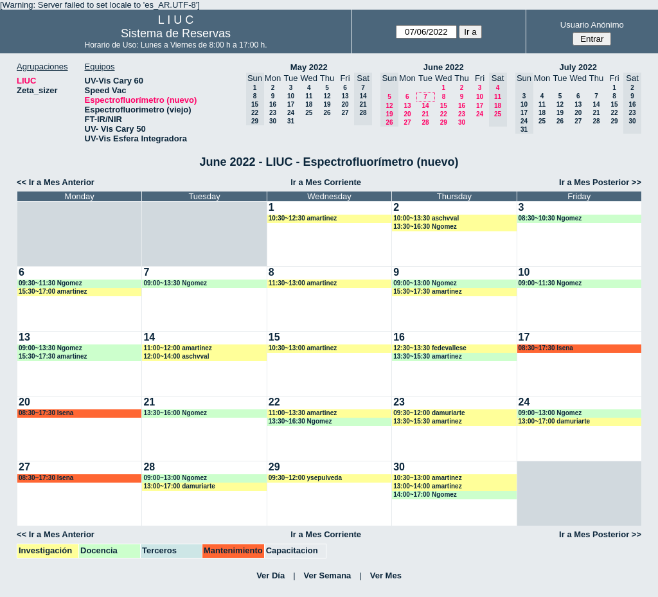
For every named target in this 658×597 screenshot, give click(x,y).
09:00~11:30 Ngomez (550, 283)
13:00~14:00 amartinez (427, 486)
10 (290, 96)
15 (443, 105)
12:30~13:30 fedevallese (430, 348)
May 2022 (309, 67)
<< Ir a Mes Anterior (55, 182)
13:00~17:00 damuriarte (554, 421)
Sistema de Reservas (176, 33)
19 (326, 104)
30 (272, 121)
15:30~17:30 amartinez (427, 291)
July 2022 (578, 67)
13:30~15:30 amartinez (427, 356)
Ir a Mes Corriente (325, 182)
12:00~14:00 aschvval (176, 356)
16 (272, 104)
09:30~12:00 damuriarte (429, 412)
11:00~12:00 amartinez (177, 348)
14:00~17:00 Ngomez (425, 494)
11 (308, 96)
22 (443, 114)
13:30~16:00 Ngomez (175, 412)
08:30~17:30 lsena (546, 348)
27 (344, 112)
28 (425, 122)
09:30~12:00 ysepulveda (305, 477)
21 (425, 114)
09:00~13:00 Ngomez (425, 283)
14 (425, 105)
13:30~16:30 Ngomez (425, 226)
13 (344, 96)
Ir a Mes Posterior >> (600, 182)
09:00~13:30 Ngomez (175, 283)
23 (272, 112)
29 (443, 122)
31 (290, 121)
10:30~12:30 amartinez (303, 218)
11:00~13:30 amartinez (303, 412)
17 (290, 104)
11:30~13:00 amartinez (303, 283)
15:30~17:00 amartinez (53, 291)
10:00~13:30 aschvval (426, 218)
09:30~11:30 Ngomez (50, 283)
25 (308, 112)
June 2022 (443, 67)
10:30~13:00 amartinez (303, 348)
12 (326, 96)
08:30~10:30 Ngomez (550, 218)
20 (344, 104)
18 (308, 104)
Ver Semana (327, 575)
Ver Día (270, 575)
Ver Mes (386, 575)
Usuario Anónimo (592, 25)
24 (290, 112)
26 (326, 112)
